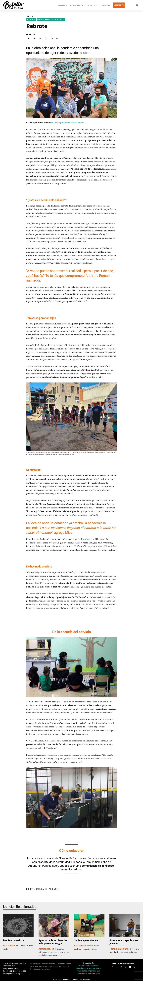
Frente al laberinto (13, 940)
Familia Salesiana (44, 19)
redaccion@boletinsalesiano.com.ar (67, 122)
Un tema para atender (86, 940)
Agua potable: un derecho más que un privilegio (53, 942)
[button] (137, 5)
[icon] (134, 967)
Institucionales (58, 19)
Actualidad (31, 19)
